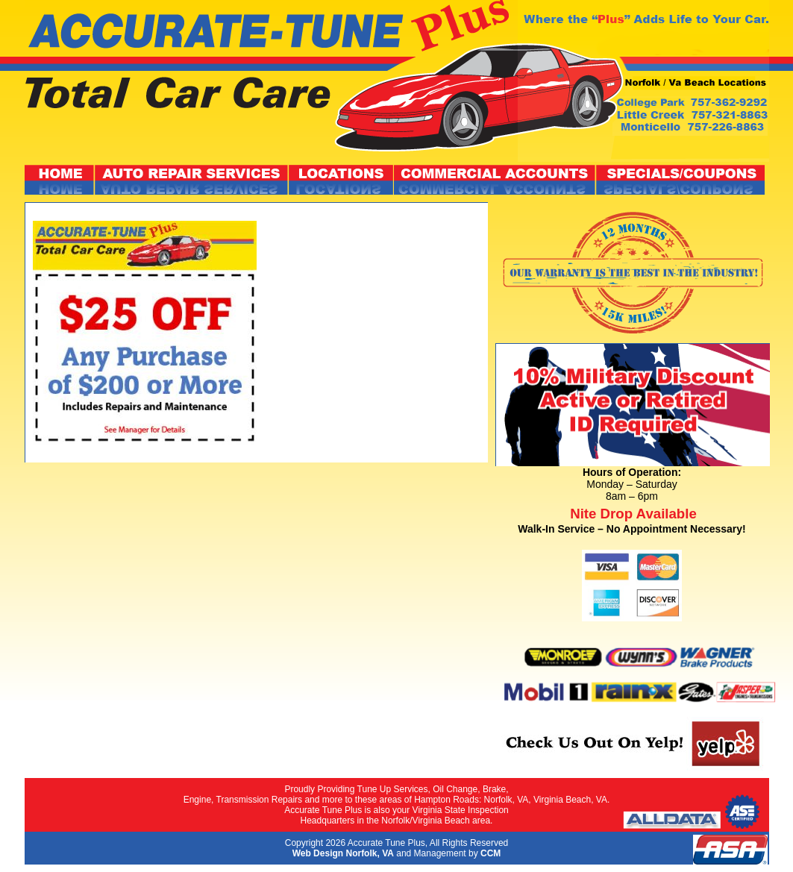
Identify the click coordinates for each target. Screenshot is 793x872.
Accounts (495, 180)
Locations (341, 180)
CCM (490, 853)
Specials (680, 180)
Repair (192, 180)
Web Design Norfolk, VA (343, 853)
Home (60, 180)
